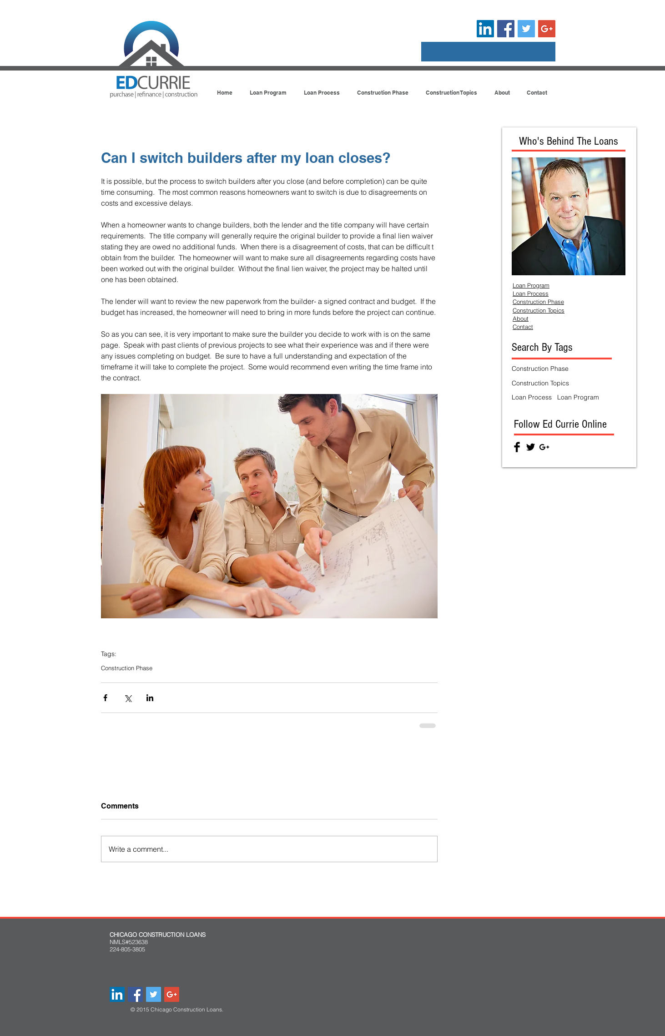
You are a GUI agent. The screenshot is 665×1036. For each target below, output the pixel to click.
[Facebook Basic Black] (517, 447)
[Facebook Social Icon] (505, 28)
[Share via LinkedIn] (150, 697)
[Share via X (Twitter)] (127, 697)
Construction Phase (126, 668)
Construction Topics (540, 383)
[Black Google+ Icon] (544, 447)
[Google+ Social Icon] (546, 28)
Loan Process (532, 397)
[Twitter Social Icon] (526, 28)
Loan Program (578, 397)
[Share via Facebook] (105, 697)
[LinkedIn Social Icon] (485, 28)
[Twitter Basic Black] (530, 447)
